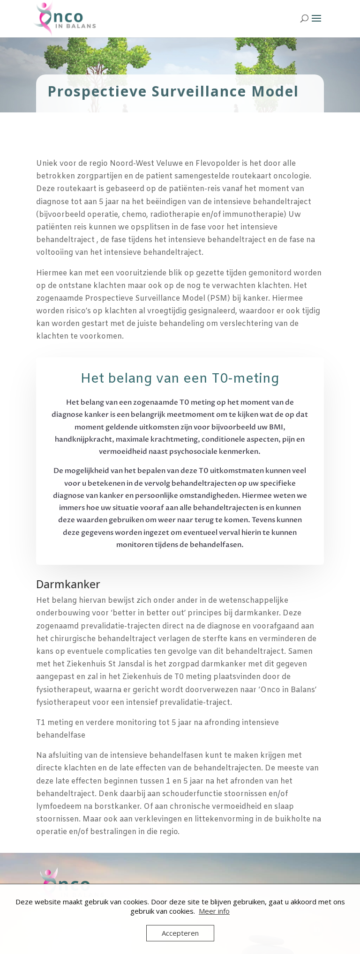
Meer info (214, 911)
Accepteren (180, 933)
